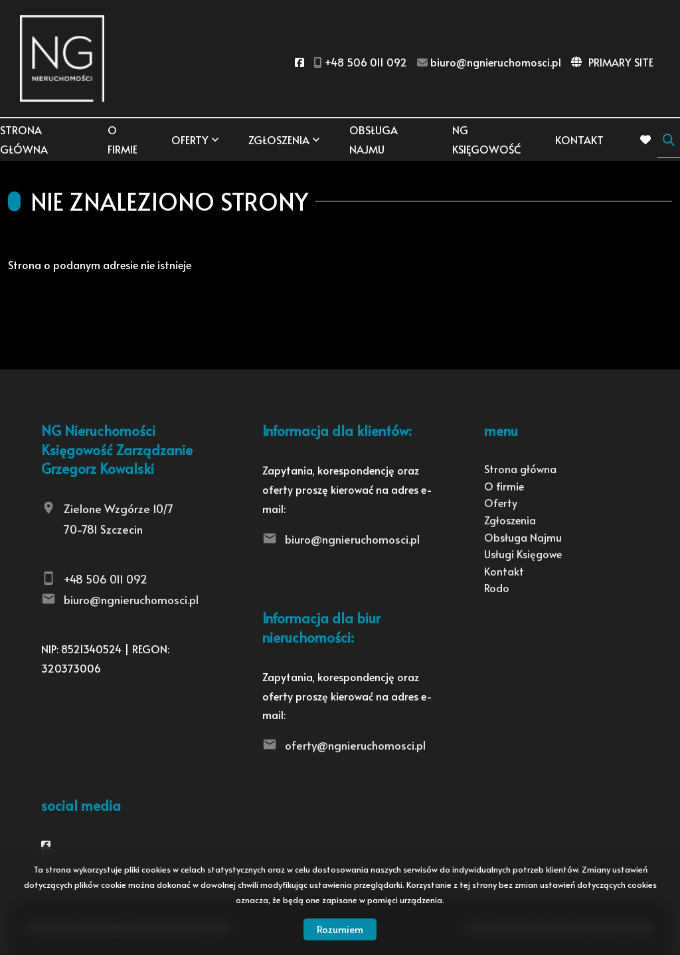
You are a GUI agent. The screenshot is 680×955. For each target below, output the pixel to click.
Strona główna (24, 139)
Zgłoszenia (278, 139)
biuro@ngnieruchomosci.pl (131, 599)
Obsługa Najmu (373, 139)
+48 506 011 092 (105, 579)
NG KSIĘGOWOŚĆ (486, 139)
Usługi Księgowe (523, 553)
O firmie (122, 139)
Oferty (190, 139)
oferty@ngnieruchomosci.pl (355, 745)
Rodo (496, 587)
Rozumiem (340, 929)
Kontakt (579, 139)
